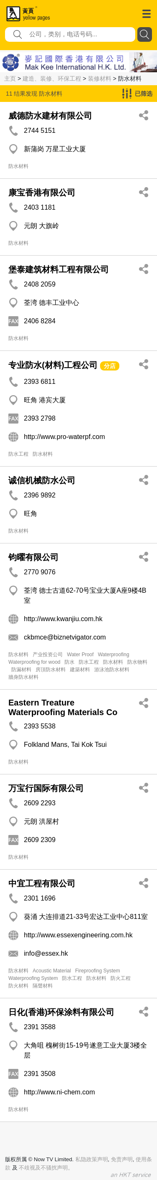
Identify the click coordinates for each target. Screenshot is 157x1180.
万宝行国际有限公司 (46, 788)
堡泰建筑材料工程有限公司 (58, 269)
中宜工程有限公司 (41, 883)
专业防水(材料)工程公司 (53, 365)
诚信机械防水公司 (41, 480)
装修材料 (99, 78)
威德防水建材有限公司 (50, 115)
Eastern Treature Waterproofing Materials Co (62, 707)
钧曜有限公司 (33, 557)
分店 (110, 366)
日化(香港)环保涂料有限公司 (61, 1012)
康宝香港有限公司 (41, 192)
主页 (10, 78)
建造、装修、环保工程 (52, 78)
